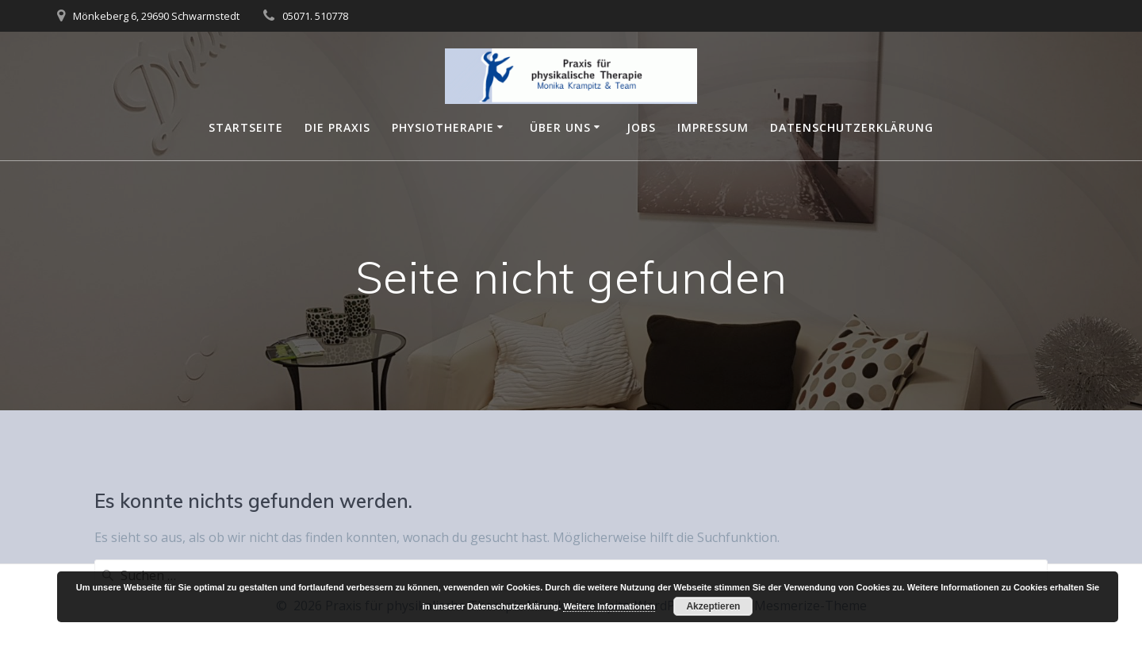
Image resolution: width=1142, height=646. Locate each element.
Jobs (641, 127)
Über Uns (560, 127)
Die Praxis (337, 127)
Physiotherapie (443, 127)
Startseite (246, 127)
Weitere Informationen (609, 606)
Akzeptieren (713, 606)
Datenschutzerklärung (851, 127)
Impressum (713, 127)
